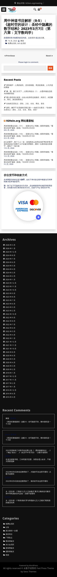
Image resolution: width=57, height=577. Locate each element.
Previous (10, 55)
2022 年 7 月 (10, 324)
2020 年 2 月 (10, 369)
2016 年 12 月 (11, 390)
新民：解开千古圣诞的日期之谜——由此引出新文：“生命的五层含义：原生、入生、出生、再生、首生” (28, 109)
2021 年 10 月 (11, 349)
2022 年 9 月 (10, 317)
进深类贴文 (10, 548)
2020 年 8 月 (10, 352)
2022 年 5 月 (10, 331)
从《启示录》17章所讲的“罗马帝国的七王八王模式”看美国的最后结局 (28, 501)
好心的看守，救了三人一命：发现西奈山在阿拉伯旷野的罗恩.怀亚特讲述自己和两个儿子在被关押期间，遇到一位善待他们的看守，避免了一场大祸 (28, 144)
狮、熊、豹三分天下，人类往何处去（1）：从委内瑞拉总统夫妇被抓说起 (28, 92)
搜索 (50, 68)
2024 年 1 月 (10, 279)
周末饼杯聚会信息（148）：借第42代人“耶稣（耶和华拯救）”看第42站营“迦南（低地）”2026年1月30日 (28, 161)
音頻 (7, 555)
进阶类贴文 (10, 551)
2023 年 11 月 (11, 286)
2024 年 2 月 (10, 276)
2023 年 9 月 (10, 293)
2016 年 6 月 (10, 393)
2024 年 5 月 (10, 266)
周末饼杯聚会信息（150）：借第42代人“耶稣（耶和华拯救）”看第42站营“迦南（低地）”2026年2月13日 (28, 135)
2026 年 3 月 (10, 245)
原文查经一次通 (12, 531)
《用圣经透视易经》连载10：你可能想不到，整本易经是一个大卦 (28, 423)
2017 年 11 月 (11, 380)
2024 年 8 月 (10, 255)
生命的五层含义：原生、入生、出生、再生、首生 (25, 103)
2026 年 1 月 (10, 248)
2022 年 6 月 (10, 328)
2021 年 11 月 (11, 345)
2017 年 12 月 (11, 376)
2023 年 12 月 (11, 283)
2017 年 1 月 (10, 387)
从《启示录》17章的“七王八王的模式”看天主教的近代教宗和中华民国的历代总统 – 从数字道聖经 (28, 492)
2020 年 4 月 (10, 362)
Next (48, 55)
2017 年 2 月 (10, 383)
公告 (7, 527)
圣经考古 (9, 534)
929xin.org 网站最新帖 (20, 120)
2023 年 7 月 (10, 300)
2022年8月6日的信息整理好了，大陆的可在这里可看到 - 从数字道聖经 (28, 473)
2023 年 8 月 (10, 297)
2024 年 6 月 (10, 262)
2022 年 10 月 (11, 314)
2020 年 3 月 (10, 366)
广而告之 (9, 538)
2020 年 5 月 (10, 359)
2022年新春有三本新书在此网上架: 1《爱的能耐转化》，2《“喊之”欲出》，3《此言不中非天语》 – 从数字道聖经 (28, 451)
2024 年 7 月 (10, 259)
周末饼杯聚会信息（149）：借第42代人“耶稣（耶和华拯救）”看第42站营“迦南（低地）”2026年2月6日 (28, 153)
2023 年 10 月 (11, 290)
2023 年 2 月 (10, 311)
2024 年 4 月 (10, 269)
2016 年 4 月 (10, 397)
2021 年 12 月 (11, 342)
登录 (33, 38)
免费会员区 (12, 43)
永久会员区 (21, 43)
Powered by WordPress (28, 565)
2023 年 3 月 (10, 307)
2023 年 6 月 (10, 304)
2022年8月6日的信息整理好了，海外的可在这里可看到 (27, 481)
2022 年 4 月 (10, 335)
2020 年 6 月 (10, 355)
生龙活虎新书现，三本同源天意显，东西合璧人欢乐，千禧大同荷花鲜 (28, 460)
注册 (42, 38)
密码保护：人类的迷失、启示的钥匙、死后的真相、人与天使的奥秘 (28, 86)
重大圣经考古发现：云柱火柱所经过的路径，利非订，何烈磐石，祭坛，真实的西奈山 (28, 98)
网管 (22, 41)
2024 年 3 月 (10, 273)
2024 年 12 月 (11, 252)
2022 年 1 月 (10, 338)
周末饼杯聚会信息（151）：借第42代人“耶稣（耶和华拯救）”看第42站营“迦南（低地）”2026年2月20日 (28, 127)
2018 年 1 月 (10, 373)
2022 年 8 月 (10, 321)
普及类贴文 (10, 541)
